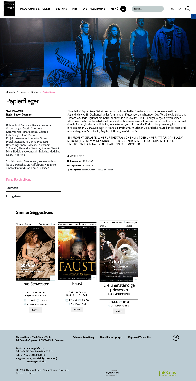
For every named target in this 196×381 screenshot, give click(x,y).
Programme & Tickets (35, 9)
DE (187, 8)
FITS (75, 9)
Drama (34, 92)
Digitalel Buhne (94, 9)
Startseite (10, 92)
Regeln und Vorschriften (139, 337)
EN (179, 8)
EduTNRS (61, 9)
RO (172, 8)
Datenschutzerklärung (83, 337)
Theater (23, 92)
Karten (35, 310)
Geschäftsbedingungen (111, 337)
